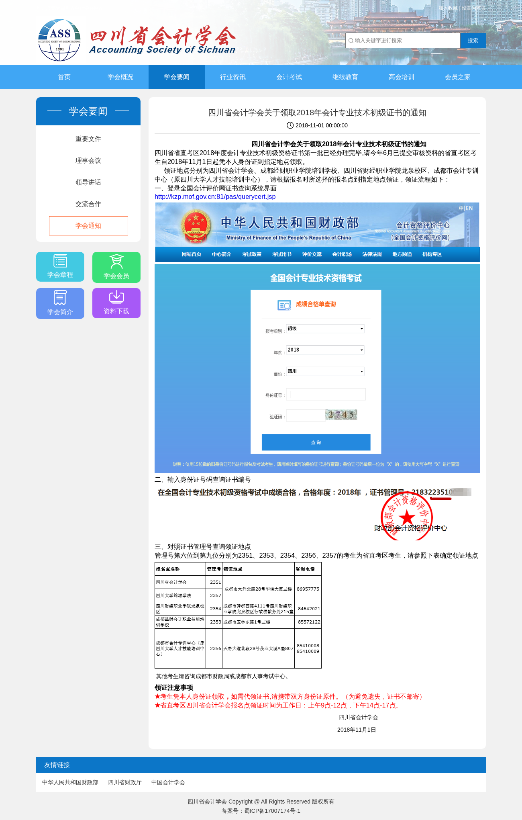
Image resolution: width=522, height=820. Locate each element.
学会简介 (60, 302)
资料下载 (116, 302)
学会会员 (116, 266)
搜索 (473, 40)
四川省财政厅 (125, 782)
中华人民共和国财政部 (70, 782)
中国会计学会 (168, 782)
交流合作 (88, 203)
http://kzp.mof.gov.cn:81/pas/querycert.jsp (215, 196)
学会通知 (88, 225)
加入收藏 (448, 8)
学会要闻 (177, 77)
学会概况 (120, 77)
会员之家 (458, 77)
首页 (64, 77)
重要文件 (88, 138)
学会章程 (60, 266)
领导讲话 (88, 182)
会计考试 (289, 77)
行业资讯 (233, 77)
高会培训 (401, 77)
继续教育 (345, 77)
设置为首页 (474, 8)
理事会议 (88, 160)
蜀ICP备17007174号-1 (272, 811)
